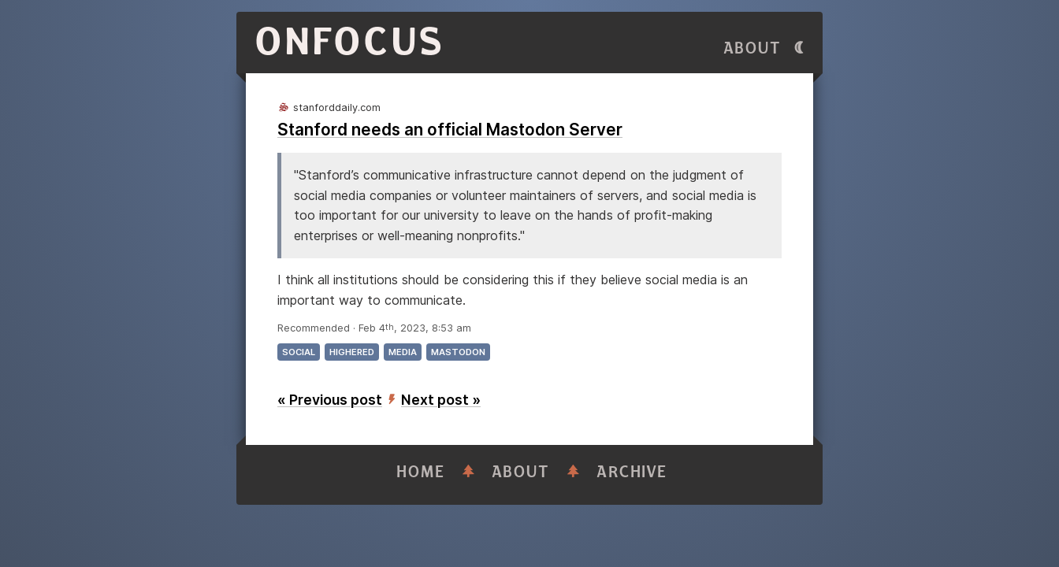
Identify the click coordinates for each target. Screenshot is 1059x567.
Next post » (441, 399)
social (298, 352)
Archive (631, 472)
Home (420, 472)
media (402, 352)
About (752, 48)
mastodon (458, 352)
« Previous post (329, 399)
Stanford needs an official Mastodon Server (449, 129)
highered (351, 352)
